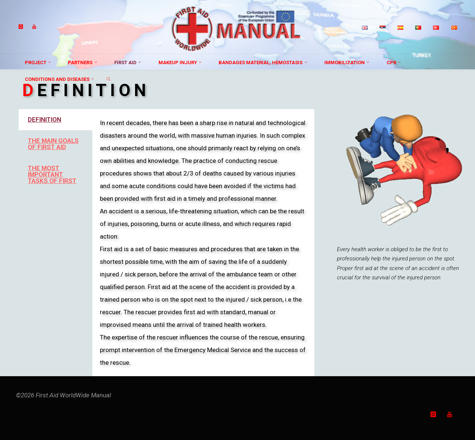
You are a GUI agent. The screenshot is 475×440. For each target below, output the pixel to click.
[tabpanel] (203, 242)
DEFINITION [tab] (44, 119)
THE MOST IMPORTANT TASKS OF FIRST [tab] (52, 174)
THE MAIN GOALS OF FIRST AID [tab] (53, 144)
